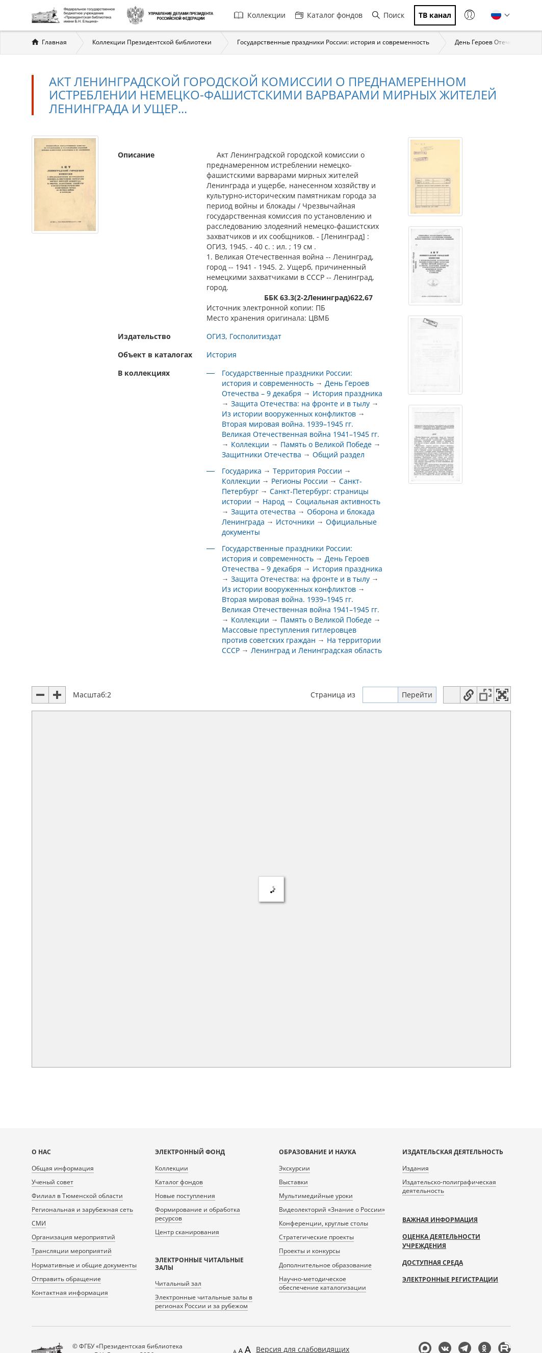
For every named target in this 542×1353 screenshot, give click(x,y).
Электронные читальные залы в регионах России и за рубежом (203, 1301)
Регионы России (299, 481)
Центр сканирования (187, 1232)
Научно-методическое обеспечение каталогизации (322, 1283)
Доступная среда (432, 1262)
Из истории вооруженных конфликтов (289, 414)
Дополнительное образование (325, 1265)
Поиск (388, 15)
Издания (415, 1168)
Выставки (293, 1182)
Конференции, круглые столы (323, 1223)
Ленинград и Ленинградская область (316, 650)
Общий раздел (339, 454)
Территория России (307, 471)
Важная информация (440, 1219)
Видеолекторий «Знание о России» (332, 1209)
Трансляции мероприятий (72, 1250)
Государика (242, 471)
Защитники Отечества (261, 454)
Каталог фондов (329, 15)
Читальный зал (178, 1283)
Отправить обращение (66, 1278)
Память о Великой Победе (326, 444)
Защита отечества (263, 511)
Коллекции (260, 15)
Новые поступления (185, 1195)
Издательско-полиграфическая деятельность (449, 1186)
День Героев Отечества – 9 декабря (295, 388)
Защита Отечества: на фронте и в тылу (300, 403)
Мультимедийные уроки (316, 1195)
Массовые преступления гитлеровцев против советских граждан (289, 635)
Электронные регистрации (450, 1279)
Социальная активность (338, 501)
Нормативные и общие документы (84, 1265)
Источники (295, 522)
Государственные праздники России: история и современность (333, 42)
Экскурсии (294, 1168)
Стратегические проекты (316, 1237)
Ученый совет (52, 1182)
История (222, 354)
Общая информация (63, 1168)
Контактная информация (70, 1292)
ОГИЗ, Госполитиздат (244, 336)
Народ (275, 501)
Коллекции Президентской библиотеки (152, 42)
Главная (54, 42)
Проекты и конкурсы (309, 1250)
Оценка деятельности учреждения (441, 1241)
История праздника (347, 393)
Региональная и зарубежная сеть (82, 1209)
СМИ (39, 1223)
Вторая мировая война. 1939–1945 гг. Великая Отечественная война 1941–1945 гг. (300, 429)
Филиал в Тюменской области (77, 1195)
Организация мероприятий (73, 1237)
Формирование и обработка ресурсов (197, 1213)
